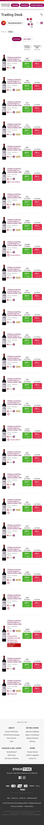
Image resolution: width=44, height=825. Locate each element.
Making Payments (32, 738)
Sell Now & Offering (11, 758)
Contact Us (32, 758)
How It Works (11, 738)
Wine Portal (12, 755)
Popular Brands (32, 752)
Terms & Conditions (17, 806)
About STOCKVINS (11, 732)
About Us (22, 798)
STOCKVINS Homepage (12, 735)
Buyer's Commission (32, 735)
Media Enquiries (32, 798)
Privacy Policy (29, 806)
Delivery (32, 741)
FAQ (11, 741)
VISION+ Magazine (32, 755)
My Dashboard (12, 752)
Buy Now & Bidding (32, 732)
